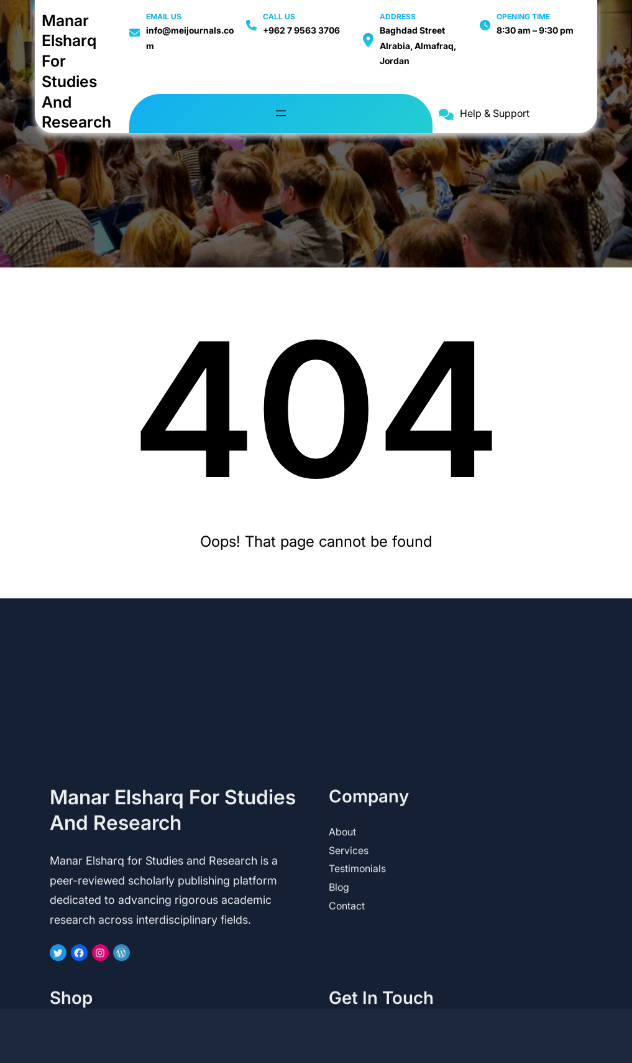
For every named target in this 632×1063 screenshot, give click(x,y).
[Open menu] (281, 113)
